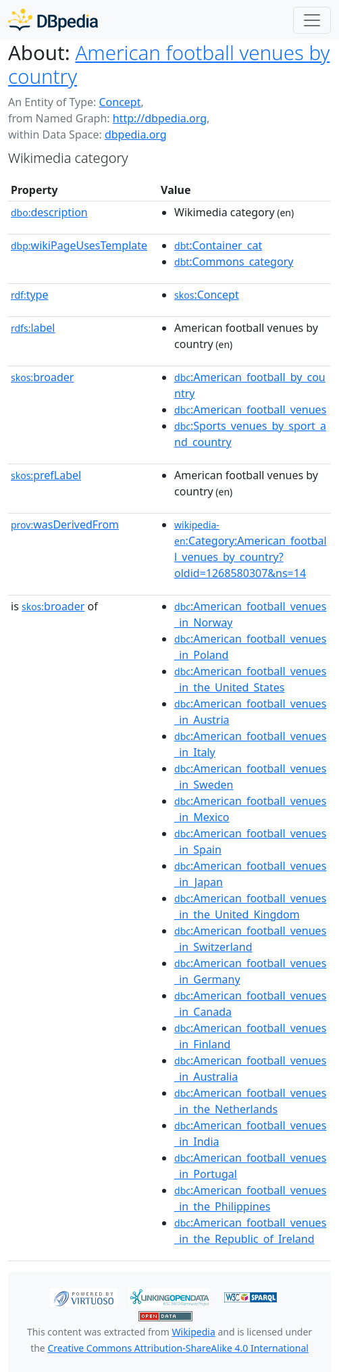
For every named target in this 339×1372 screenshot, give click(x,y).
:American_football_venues (250, 409)
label (33, 327)
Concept (119, 102)
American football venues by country (169, 64)
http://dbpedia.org (160, 118)
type (30, 294)
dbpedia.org (136, 134)
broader (42, 377)
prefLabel (46, 475)
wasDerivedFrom (65, 524)
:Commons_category (233, 261)
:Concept (206, 294)
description (49, 212)
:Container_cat (218, 245)
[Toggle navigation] (312, 20)
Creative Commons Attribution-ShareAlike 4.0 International (177, 1348)
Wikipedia (193, 1331)
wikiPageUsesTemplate (79, 245)
